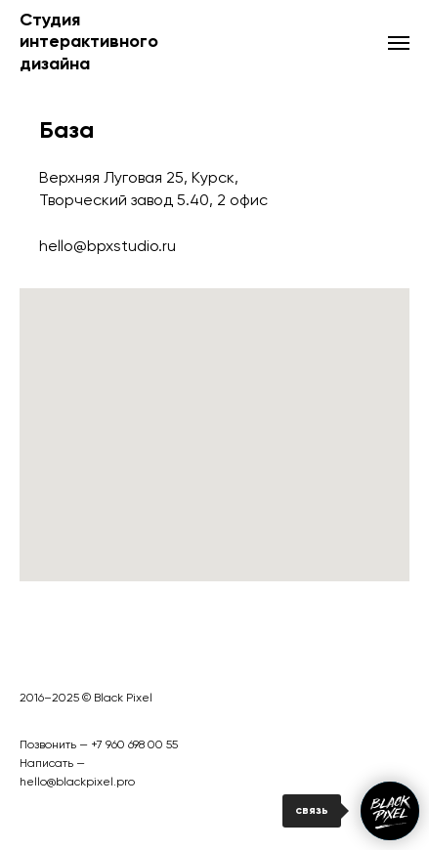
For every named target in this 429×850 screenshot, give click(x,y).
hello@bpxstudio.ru (107, 247)
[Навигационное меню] (398, 43)
